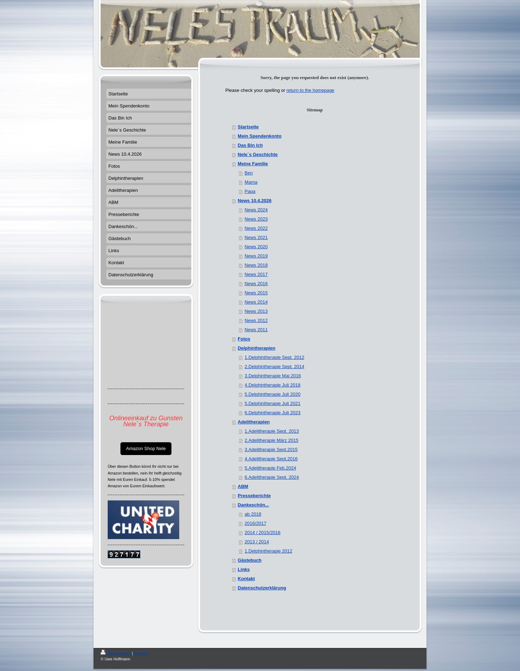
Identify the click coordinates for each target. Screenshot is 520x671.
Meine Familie (253, 163)
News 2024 (256, 209)
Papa (250, 191)
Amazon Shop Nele (146, 448)
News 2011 (256, 329)
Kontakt (246, 578)
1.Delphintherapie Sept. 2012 (274, 357)
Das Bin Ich (250, 145)
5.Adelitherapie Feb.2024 (270, 468)
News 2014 (256, 302)
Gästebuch (249, 560)
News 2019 (256, 256)
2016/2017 (255, 523)
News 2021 (256, 237)
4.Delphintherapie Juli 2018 (273, 385)
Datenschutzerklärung (262, 587)
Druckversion (116, 653)
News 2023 (256, 219)
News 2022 (256, 228)
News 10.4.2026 (254, 200)
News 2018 (256, 265)
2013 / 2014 (257, 541)
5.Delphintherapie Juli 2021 (273, 403)
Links (244, 569)
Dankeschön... (253, 505)
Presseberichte (254, 495)
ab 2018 (253, 514)
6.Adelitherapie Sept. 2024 (272, 477)
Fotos (244, 339)
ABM (243, 486)
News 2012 (256, 320)
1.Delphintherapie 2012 (268, 551)
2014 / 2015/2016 (263, 532)
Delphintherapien (256, 348)
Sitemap (141, 653)
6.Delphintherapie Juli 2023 (273, 412)
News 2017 (256, 274)
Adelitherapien (254, 422)
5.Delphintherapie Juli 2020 (273, 394)
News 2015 (256, 292)
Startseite (248, 126)
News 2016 (256, 283)
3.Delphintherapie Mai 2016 (273, 375)
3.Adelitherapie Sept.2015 (271, 449)
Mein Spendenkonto (260, 136)
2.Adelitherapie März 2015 (272, 440)
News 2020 (256, 246)
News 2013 (256, 311)
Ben (249, 173)
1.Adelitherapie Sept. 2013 (272, 431)
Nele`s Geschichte (258, 154)
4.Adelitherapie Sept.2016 (271, 458)
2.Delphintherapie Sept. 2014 (274, 366)
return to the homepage (310, 90)
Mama (251, 182)
